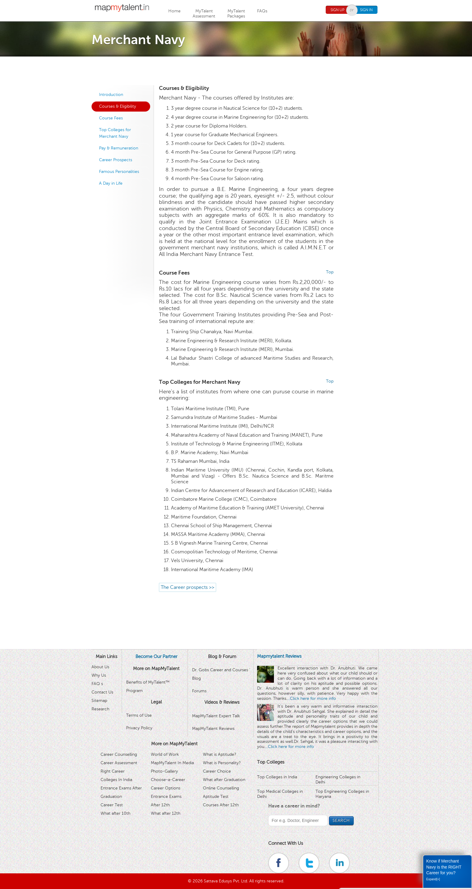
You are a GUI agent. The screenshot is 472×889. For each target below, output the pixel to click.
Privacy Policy (139, 728)
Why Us (99, 675)
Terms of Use (139, 715)
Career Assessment (119, 763)
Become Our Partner (156, 656)
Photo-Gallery (164, 771)
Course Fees (111, 118)
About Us (100, 667)
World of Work (165, 754)
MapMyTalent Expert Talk (216, 716)
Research (100, 709)
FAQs (262, 11)
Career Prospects (115, 160)
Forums (199, 691)
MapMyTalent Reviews (213, 728)
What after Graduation (224, 779)
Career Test (112, 805)
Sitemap (99, 700)
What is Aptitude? (219, 754)
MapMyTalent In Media (172, 763)
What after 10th (115, 813)
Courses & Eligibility (117, 106)
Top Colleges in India (277, 777)
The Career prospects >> (187, 587)
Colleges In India (116, 779)
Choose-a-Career (168, 779)
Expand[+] (433, 879)
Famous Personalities (119, 171)
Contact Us (102, 692)
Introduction (111, 94)
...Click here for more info (311, 698)
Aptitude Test (215, 796)
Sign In (366, 10)
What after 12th (165, 813)
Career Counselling (119, 754)
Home (174, 11)
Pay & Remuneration (118, 148)
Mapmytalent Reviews (279, 656)
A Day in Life (111, 183)
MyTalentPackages (236, 13)
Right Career (113, 771)
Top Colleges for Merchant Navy (115, 133)
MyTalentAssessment (204, 13)
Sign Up (337, 10)
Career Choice (217, 771)
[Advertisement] (236, 70)
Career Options (165, 788)
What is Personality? (222, 763)
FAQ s (97, 683)
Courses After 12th (221, 805)
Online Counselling (221, 788)
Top (330, 272)
